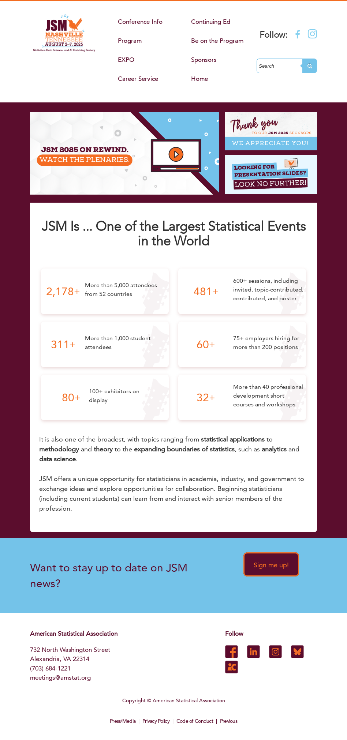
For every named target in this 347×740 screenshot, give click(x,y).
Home (199, 79)
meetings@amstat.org (60, 677)
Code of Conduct (194, 721)
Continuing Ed (210, 22)
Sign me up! (271, 565)
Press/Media (122, 721)
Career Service (138, 79)
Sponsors (204, 60)
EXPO (126, 60)
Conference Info (140, 22)
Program (130, 41)
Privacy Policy (155, 721)
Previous (228, 721)
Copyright (134, 700)
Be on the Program (217, 41)
